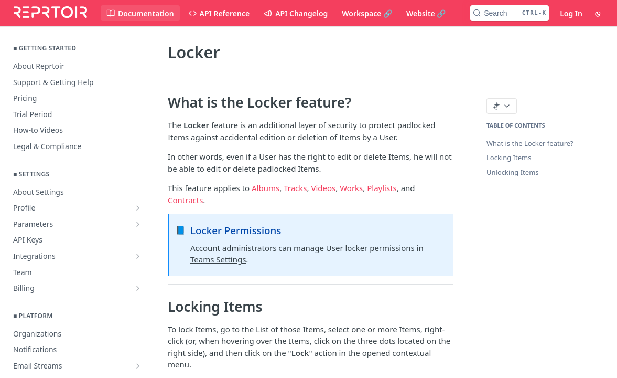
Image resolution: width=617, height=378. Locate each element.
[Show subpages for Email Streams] (138, 366)
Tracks (295, 188)
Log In (571, 13)
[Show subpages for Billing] (138, 288)
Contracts (185, 200)
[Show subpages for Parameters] (138, 224)
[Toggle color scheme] (599, 13)
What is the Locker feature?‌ (529, 143)
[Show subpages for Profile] (138, 208)
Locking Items (508, 157)
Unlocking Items (512, 172)
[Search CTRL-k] (509, 13)
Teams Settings (218, 259)
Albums (265, 188)
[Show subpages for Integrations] (138, 256)
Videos (323, 188)
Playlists (382, 188)
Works (351, 188)
